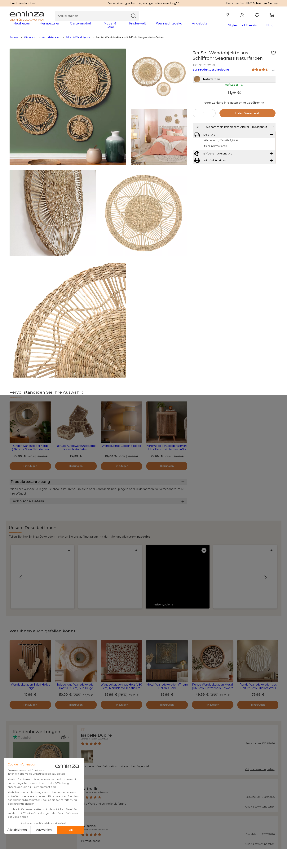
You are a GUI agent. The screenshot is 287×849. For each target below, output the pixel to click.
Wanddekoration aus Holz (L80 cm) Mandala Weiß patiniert (121, 607)
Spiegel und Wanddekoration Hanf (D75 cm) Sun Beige (76, 607)
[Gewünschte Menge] (204, 124)
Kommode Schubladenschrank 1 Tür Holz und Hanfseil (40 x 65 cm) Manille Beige (167, 452)
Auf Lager (234, 95)
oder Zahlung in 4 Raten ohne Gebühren (234, 113)
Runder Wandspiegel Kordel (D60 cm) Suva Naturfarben (30, 450)
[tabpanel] (110, 27)
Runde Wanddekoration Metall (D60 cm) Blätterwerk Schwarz (212, 607)
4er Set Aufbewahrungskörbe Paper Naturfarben (76, 450)
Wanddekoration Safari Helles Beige (30, 607)
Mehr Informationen (215, 166)
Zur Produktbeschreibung (211, 72)
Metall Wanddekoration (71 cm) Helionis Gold (167, 607)
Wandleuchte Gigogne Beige (121, 448)
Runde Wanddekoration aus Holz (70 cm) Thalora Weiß (258, 607)
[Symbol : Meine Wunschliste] (273, 55)
